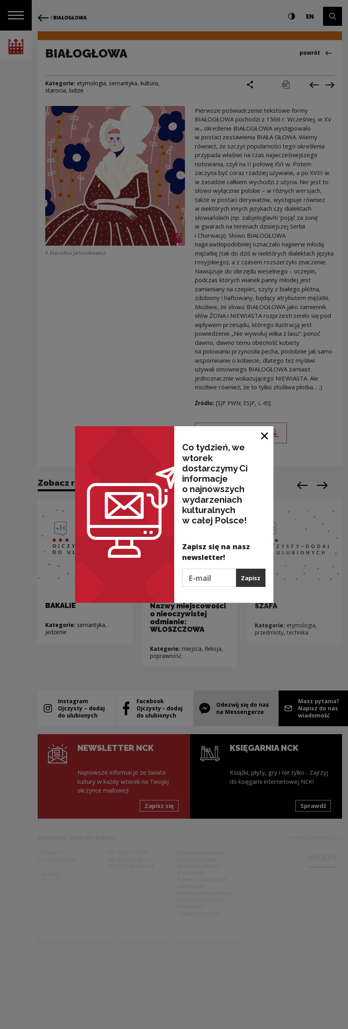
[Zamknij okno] (264, 435)
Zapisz (250, 578)
